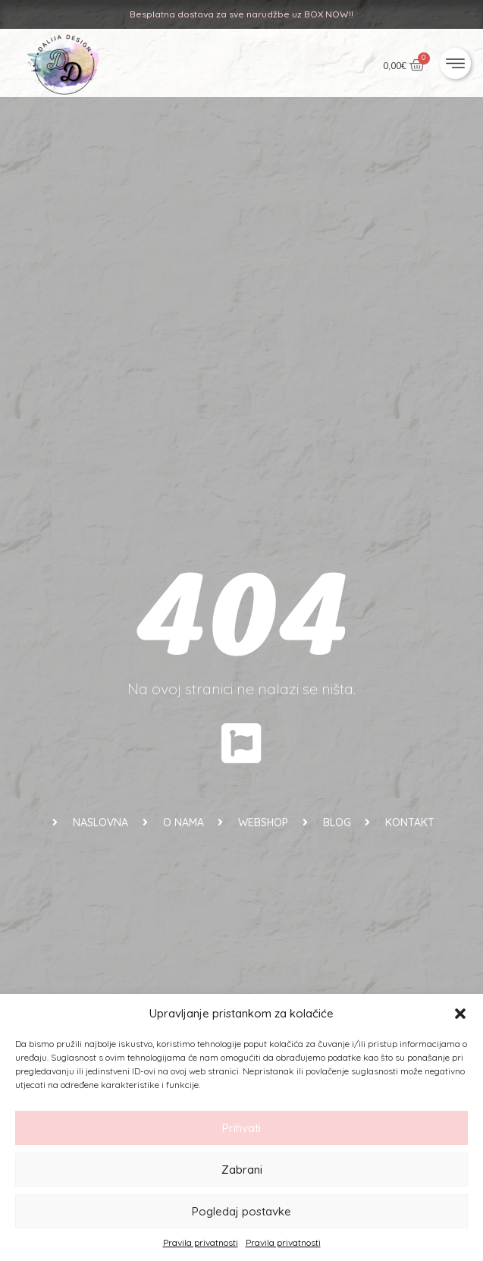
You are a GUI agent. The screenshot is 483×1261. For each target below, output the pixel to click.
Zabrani (241, 1169)
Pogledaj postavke (241, 1211)
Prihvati (241, 1128)
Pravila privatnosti (200, 1242)
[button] (460, 1013)
